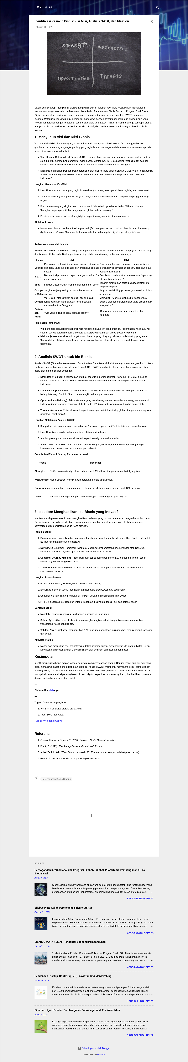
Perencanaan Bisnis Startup (56, 779)
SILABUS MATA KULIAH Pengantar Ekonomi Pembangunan (70, 941)
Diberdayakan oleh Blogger (94, 1048)
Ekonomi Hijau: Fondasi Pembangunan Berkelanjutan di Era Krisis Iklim (77, 1010)
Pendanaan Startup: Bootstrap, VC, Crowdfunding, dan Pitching (73, 976)
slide (51, 690)
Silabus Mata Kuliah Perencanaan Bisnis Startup (64, 907)
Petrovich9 (101, 1054)
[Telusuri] (157, 8)
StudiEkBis (44, 7)
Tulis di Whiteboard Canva (48, 721)
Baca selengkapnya (140, 898)
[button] (151, 21)
